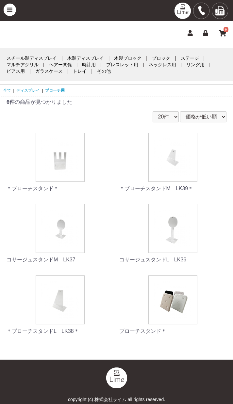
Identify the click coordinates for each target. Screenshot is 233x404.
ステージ (190, 58)
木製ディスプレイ (85, 58)
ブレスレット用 (122, 64)
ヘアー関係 (60, 64)
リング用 (195, 64)
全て (7, 90)
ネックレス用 (162, 64)
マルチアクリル (23, 64)
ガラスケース (49, 71)
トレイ (80, 71)
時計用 (89, 64)
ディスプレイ (28, 90)
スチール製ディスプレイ (32, 58)
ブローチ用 (55, 90)
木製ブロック (127, 58)
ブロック (161, 58)
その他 (104, 71)
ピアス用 (16, 71)
